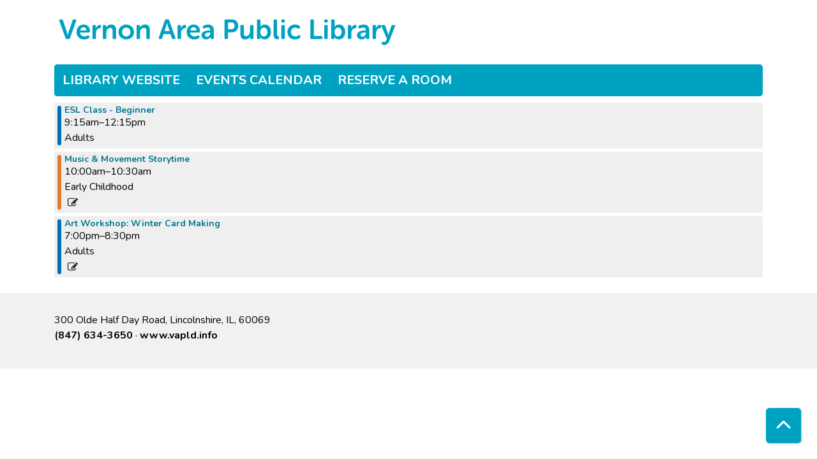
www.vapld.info (179, 335)
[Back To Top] (783, 425)
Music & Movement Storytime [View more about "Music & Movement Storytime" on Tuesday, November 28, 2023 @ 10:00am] (127, 159)
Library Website (121, 80)
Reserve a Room (395, 80)
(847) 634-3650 (93, 335)
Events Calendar (259, 80)
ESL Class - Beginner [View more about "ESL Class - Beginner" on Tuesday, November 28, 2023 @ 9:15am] (109, 110)
